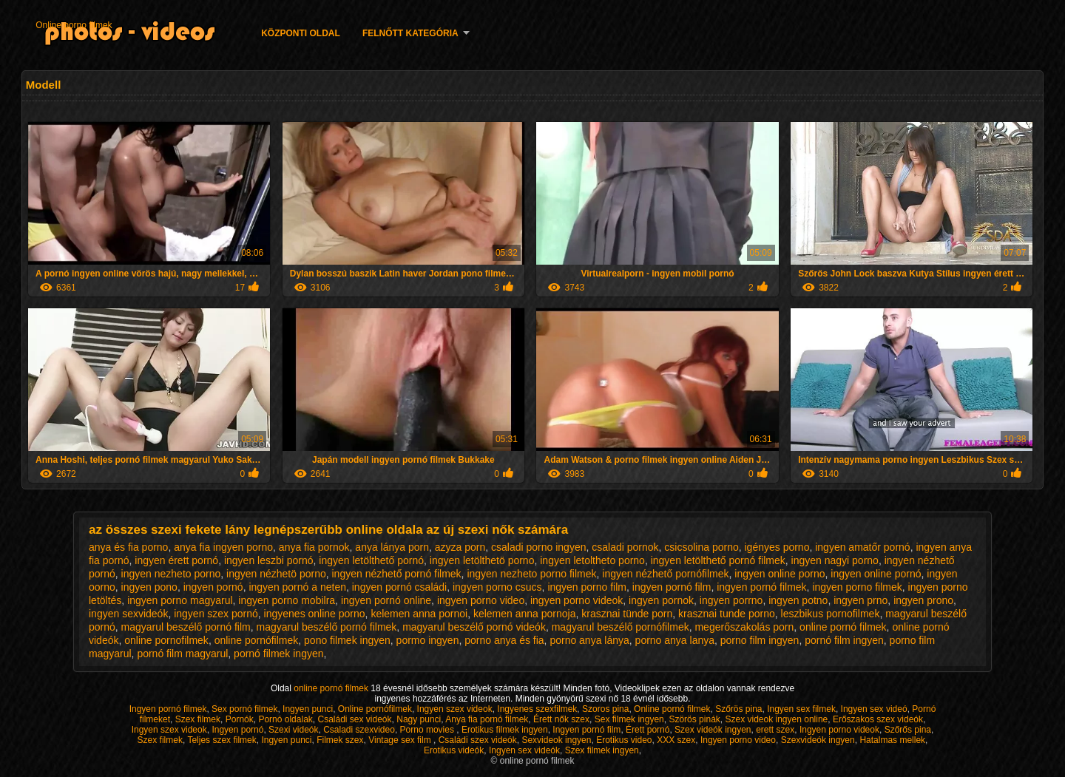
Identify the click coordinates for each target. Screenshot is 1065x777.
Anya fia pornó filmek (486, 719)
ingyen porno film (586, 587)
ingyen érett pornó (176, 560)
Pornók (240, 719)
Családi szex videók (478, 740)
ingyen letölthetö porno (482, 560)
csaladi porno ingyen (538, 547)
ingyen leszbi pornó (269, 560)
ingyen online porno (779, 574)
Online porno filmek (74, 25)
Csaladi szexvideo (359, 730)
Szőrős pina (908, 730)
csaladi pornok (625, 547)
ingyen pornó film (671, 587)
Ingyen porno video (738, 740)
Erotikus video (624, 740)
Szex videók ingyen (712, 730)
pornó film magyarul (182, 653)
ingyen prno (861, 600)
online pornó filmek (843, 627)
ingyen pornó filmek (761, 587)
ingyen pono (149, 587)
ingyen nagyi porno (835, 560)
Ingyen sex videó (874, 709)
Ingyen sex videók (524, 750)
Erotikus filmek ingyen (505, 730)
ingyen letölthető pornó (371, 560)
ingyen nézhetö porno (276, 574)
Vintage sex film (400, 740)
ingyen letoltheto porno (592, 560)
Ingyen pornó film (586, 730)
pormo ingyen (427, 640)
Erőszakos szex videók (878, 719)
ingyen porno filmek (857, 587)
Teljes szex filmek (221, 740)
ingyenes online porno (314, 614)
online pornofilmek (166, 640)
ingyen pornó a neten (297, 587)
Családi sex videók (354, 719)
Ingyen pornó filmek (168, 709)
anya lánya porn (392, 547)
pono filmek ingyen (347, 640)
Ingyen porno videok (839, 730)
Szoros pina (605, 709)
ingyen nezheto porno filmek (531, 574)
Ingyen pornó (237, 730)
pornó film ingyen (844, 640)
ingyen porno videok (576, 600)
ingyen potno (798, 600)
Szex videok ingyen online (776, 719)
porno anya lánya (589, 640)
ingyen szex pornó (216, 614)
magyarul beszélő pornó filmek (326, 627)
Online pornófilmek (375, 709)
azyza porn (460, 547)
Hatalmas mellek (892, 740)
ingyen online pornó (876, 574)
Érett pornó (647, 730)
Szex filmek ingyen (602, 750)
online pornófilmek (256, 640)
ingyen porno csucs (497, 587)
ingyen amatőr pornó (862, 547)
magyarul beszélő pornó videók (474, 627)
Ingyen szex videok (455, 709)
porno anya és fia (504, 640)
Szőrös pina (738, 709)
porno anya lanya (674, 640)
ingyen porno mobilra (286, 600)
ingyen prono (923, 600)
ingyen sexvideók (128, 614)
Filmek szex (340, 740)
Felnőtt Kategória (410, 33)
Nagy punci (418, 719)
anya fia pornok (314, 547)
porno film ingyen (759, 640)
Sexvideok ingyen (556, 740)
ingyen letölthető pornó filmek (718, 560)
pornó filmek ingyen (278, 653)
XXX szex (676, 740)
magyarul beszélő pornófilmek (620, 627)
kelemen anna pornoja (524, 614)
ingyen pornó (213, 587)
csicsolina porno (701, 547)
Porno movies (428, 730)
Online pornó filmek (672, 709)
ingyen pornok (661, 600)
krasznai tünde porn (626, 614)
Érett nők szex (561, 719)
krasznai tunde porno (726, 614)
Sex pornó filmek (244, 709)
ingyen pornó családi (399, 587)
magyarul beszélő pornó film (186, 627)
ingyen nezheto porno (171, 574)
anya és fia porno (128, 547)
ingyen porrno (731, 600)
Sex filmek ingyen (629, 719)
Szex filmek (197, 719)
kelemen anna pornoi (419, 614)
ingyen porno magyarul (179, 600)
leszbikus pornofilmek (830, 614)
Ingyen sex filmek (801, 709)
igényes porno (776, 547)
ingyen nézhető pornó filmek (397, 574)
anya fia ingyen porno (223, 547)
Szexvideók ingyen (818, 740)
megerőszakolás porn (744, 627)
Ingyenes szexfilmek (537, 709)
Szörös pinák (694, 719)
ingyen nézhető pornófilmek (665, 574)
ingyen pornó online (386, 600)
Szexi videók (293, 730)
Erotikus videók (454, 750)
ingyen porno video (480, 600)
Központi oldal (300, 33)
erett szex (775, 730)
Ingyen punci (308, 709)
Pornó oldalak (285, 719)
